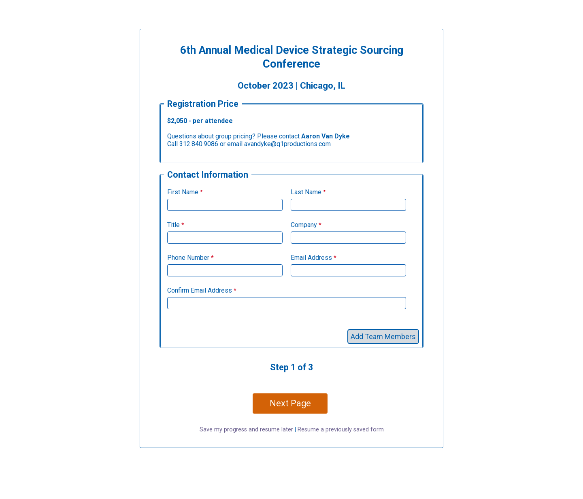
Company (304, 225)
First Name (182, 192)
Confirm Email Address (199, 290)
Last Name (306, 192)
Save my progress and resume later (246, 429)
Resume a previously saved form (341, 429)
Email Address (311, 257)
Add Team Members (383, 336)
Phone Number (188, 257)
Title (173, 225)
